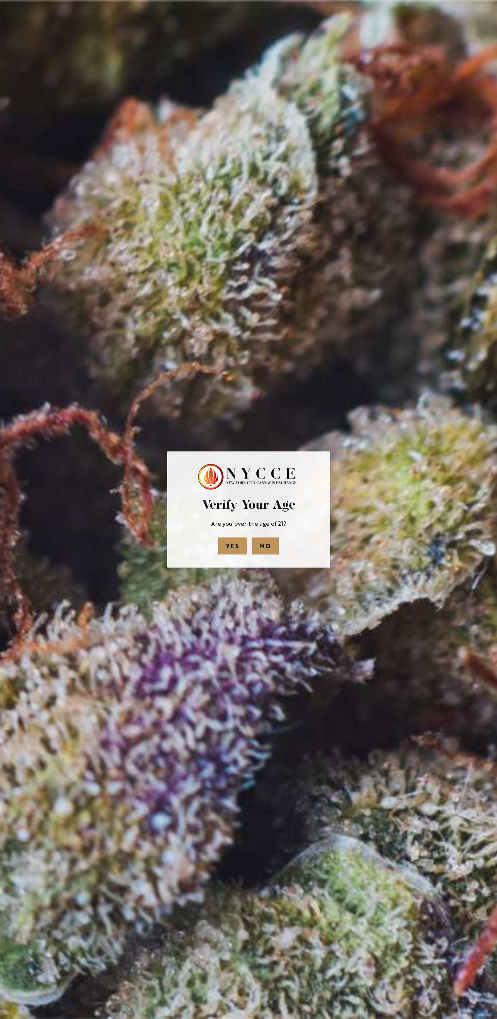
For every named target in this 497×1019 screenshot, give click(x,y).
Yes (232, 546)
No (265, 546)
